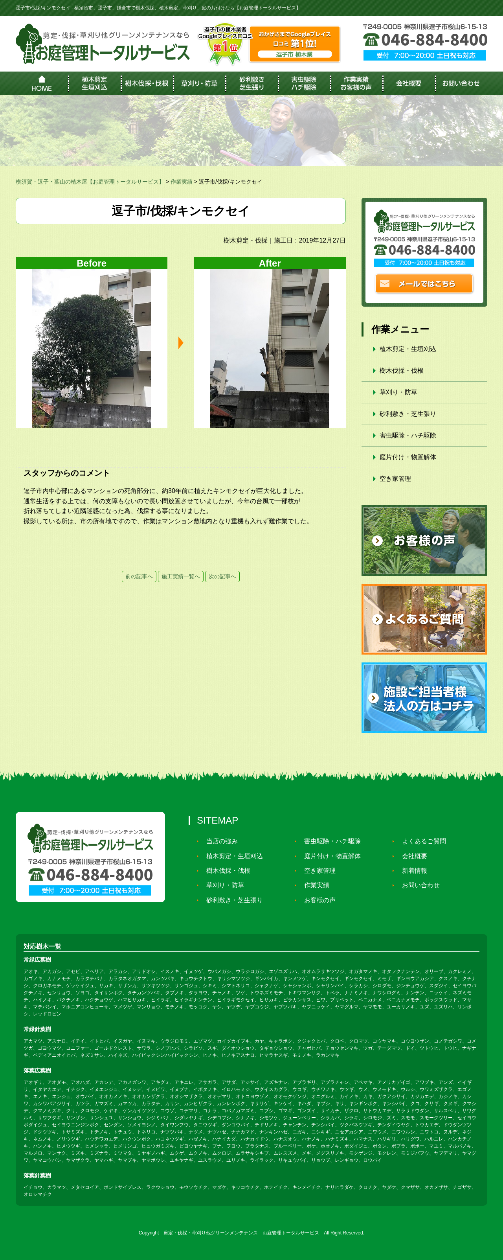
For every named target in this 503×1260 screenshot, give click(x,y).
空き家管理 (395, 478)
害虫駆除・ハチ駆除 (408, 435)
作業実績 (313, 885)
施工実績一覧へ (181, 576)
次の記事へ (222, 576)
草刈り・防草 (398, 392)
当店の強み (218, 841)
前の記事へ (139, 576)
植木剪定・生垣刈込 (408, 349)
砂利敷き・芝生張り (408, 413)
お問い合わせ (417, 885)
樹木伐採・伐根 (402, 370)
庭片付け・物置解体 (408, 457)
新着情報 (411, 870)
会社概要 (411, 856)
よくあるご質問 (420, 841)
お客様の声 (316, 900)
